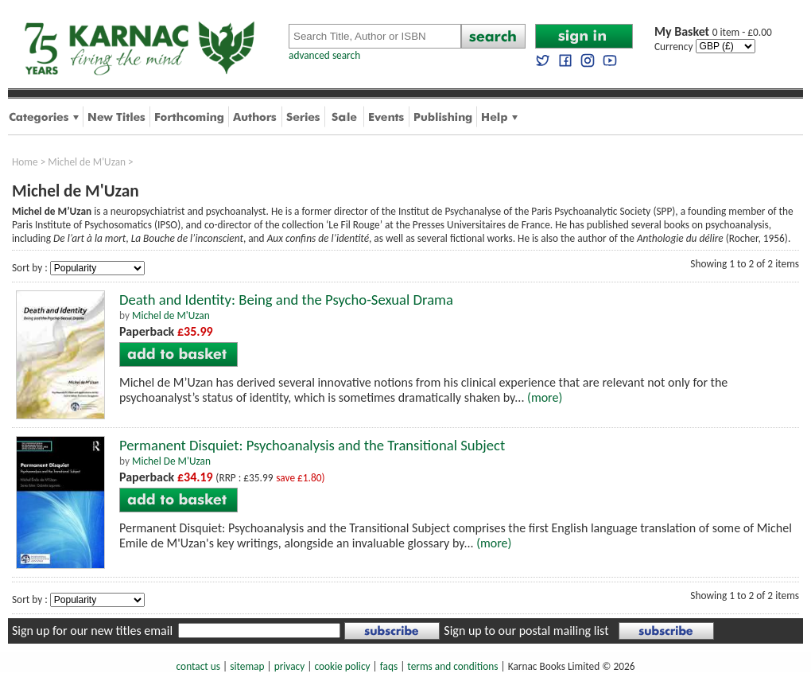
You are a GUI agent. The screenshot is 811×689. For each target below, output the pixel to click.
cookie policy (342, 666)
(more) (544, 397)
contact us (198, 666)
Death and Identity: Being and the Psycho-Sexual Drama (286, 299)
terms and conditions (452, 666)
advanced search (324, 55)
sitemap (247, 666)
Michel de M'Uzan (87, 162)
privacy (289, 666)
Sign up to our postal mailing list (526, 630)
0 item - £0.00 (713, 32)
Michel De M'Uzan (171, 461)
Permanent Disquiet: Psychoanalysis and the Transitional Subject (312, 445)
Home (25, 162)
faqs (389, 666)
